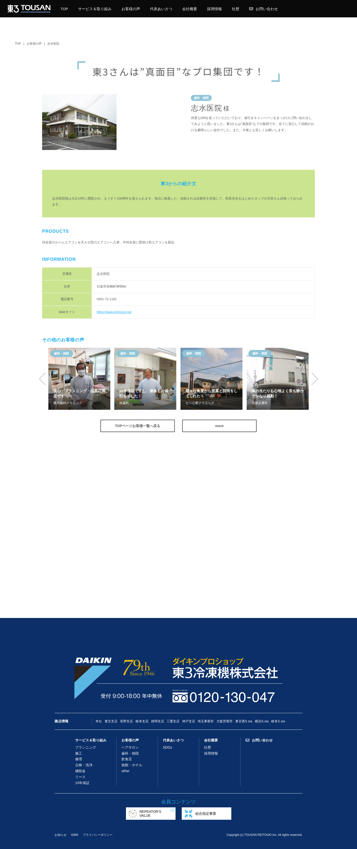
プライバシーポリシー (98, 835)
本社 (98, 721)
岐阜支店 (142, 721)
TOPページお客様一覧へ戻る (137, 426)
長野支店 (126, 721)
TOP (64, 9)
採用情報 (214, 9)
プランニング (85, 747)
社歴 (235, 9)
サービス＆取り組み (95, 9)
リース (80, 777)
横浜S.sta (262, 721)
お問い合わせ (263, 9)
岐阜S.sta (278, 721)
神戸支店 (188, 721)
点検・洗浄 (83, 765)
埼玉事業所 (206, 721)
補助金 (80, 771)
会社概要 (189, 9)
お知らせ (60, 835)
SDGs (167, 747)
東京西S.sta (243, 721)
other (125, 771)
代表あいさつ (161, 9)
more (219, 426)
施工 (78, 753)
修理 (78, 759)
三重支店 (173, 721)
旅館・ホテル (131, 765)
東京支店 (111, 721)
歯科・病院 (130, 753)
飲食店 (126, 759)
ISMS (74, 835)
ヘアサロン (130, 747)
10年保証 (82, 783)
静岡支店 (157, 721)
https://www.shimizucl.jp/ (114, 312)
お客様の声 (130, 9)
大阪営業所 (224, 721)
